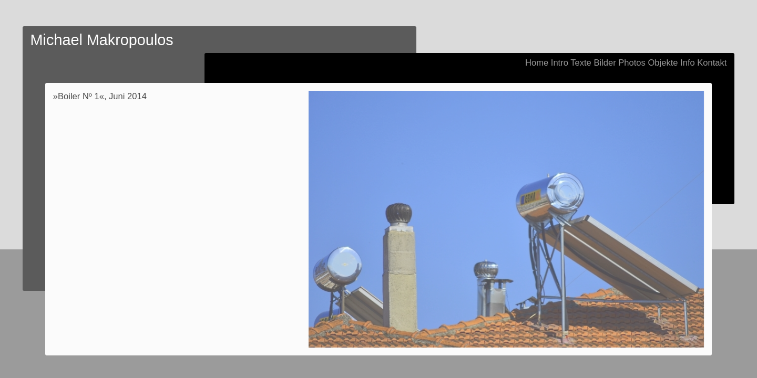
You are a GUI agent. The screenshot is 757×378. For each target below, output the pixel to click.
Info (687, 63)
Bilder (605, 63)
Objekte (663, 63)
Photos (632, 63)
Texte (580, 63)
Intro (559, 63)
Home (536, 63)
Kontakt (712, 63)
